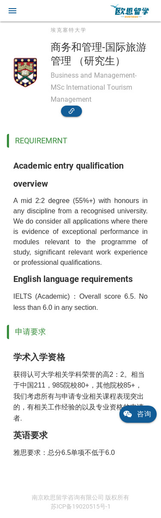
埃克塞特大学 (69, 30)
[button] (12, 10)
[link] (129, 10)
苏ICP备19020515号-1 (81, 506)
